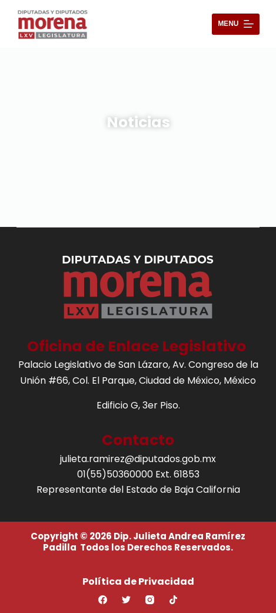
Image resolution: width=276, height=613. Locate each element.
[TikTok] (173, 599)
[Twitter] (126, 599)
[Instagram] (149, 599)
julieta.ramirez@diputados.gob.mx (138, 459)
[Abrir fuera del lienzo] (236, 24)
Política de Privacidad (138, 581)
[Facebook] (102, 599)
